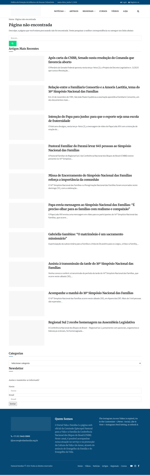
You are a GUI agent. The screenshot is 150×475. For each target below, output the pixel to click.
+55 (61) (21, 436)
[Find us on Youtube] (131, 466)
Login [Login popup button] (124, 2)
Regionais (88, 11)
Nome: (12, 386)
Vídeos (115, 11)
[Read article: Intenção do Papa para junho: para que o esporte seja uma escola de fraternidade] (26, 127)
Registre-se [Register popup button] (133, 2)
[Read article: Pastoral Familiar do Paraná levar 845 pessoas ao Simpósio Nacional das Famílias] (26, 156)
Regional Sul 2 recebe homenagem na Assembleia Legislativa (91, 322)
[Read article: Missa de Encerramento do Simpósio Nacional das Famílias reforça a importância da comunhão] (26, 186)
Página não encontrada (25, 19)
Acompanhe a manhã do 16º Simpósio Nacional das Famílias (90, 293)
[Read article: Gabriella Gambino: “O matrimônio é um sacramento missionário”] (26, 245)
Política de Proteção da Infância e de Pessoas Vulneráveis (32, 2)
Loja (125, 11)
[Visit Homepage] (26, 11)
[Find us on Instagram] (135, 466)
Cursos (103, 11)
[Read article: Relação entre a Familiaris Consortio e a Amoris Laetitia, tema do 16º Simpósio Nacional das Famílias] (26, 98)
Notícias (59, 11)
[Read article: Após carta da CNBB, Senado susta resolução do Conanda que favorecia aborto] (26, 68)
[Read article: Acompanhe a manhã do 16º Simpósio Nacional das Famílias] (26, 303)
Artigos (73, 11)
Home (11, 19)
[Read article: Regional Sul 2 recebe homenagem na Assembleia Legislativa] (26, 333)
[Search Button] (138, 11)
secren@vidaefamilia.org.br (25, 440)
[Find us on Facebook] (138, 466)
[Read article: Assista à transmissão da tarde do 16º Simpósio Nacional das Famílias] (26, 274)
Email (11, 395)
